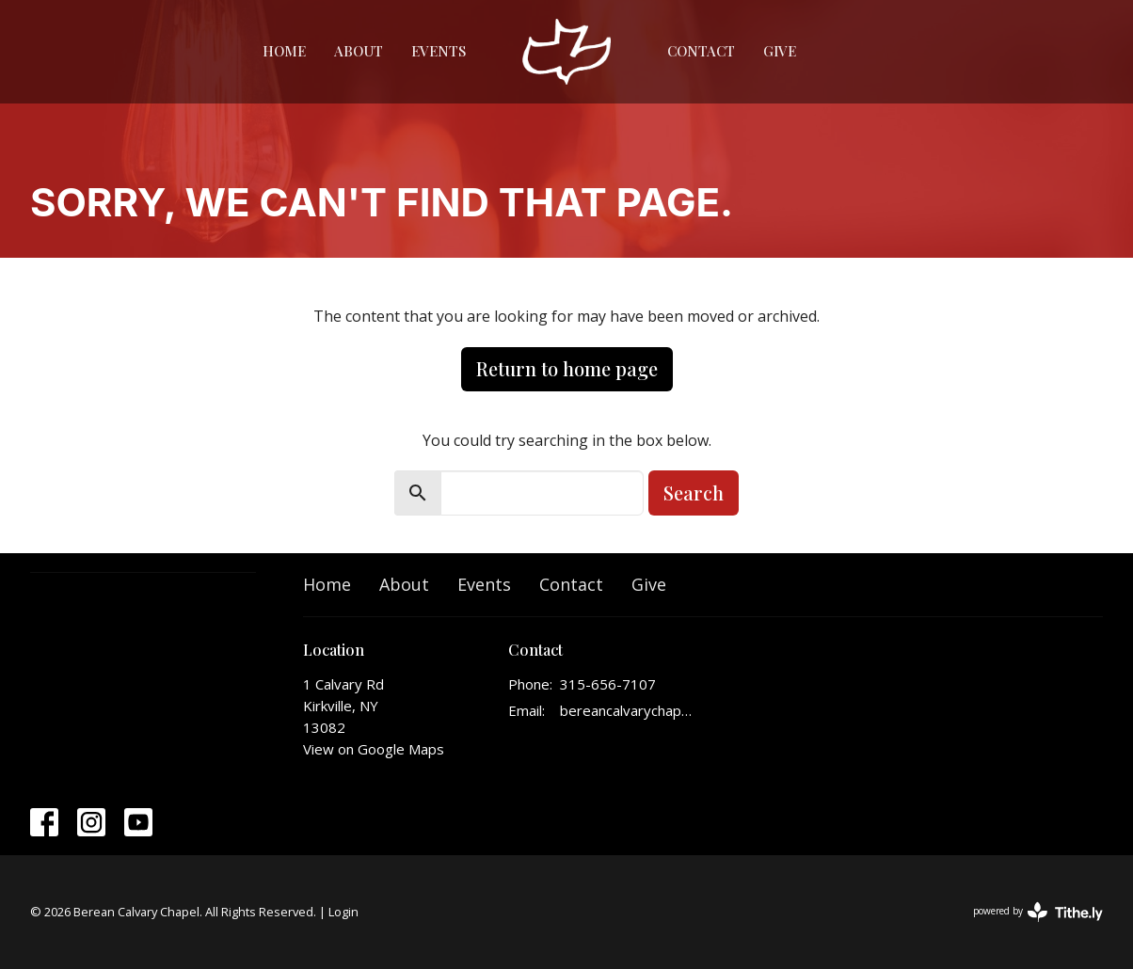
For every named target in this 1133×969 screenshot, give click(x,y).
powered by (1038, 912)
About (358, 50)
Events (438, 50)
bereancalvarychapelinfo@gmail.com (627, 710)
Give (779, 50)
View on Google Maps (373, 748)
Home (284, 50)
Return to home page (567, 368)
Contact (701, 50)
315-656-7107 (608, 684)
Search (693, 492)
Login (343, 911)
